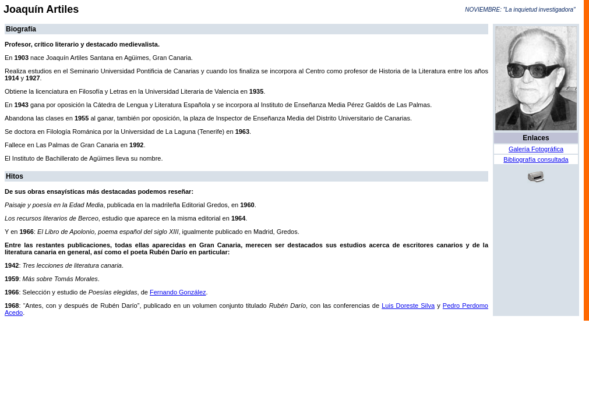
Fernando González (178, 292)
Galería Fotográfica (536, 148)
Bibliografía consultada (535, 159)
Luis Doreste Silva (408, 305)
